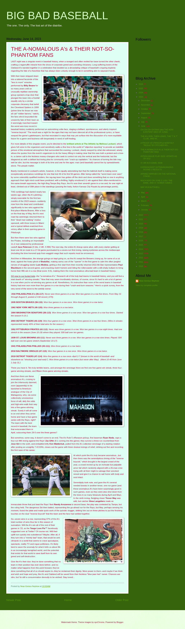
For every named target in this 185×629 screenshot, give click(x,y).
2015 (141, 245)
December (146, 100)
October (145, 109)
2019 (141, 228)
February (145, 205)
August (144, 117)
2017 (141, 236)
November (146, 105)
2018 (141, 232)
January (145, 210)
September (146, 113)
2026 (141, 84)
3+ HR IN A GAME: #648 (151, 163)
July (143, 122)
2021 (141, 219)
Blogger (120, 622)
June (143, 126)
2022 (141, 215)
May (143, 192)
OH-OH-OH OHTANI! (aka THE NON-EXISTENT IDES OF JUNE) (157, 131)
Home (68, 599)
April (143, 197)
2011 (141, 262)
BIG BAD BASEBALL (57, 16)
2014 (141, 249)
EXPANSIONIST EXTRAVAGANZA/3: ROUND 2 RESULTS (157, 168)
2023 (141, 97)
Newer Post (13, 599)
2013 (141, 253)
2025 (141, 88)
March (144, 201)
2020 (141, 224)
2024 (141, 93)
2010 (141, 266)
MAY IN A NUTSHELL (150, 187)
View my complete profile (147, 285)
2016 (141, 240)
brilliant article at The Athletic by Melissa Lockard (91, 144)
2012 (141, 258)
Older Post (121, 599)
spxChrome (99, 622)
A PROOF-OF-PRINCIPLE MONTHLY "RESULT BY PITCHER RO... (157, 144)
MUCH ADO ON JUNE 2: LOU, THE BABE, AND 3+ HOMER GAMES (156, 181)
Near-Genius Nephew (149, 281)
